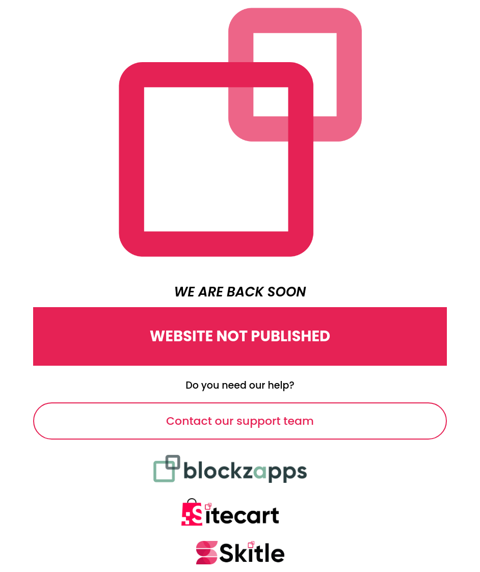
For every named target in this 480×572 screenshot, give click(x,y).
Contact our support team (240, 421)
